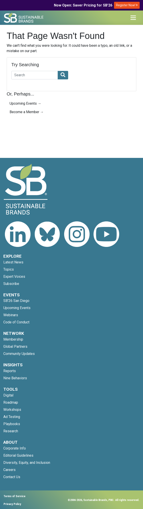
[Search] (34, 75)
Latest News (13, 262)
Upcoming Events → (25, 103)
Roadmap (10, 402)
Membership (13, 339)
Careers (9, 470)
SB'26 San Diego (16, 301)
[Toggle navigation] (133, 17)
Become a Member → (27, 112)
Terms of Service (14, 496)
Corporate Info (14, 448)
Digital (8, 395)
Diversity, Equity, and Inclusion (26, 462)
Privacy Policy (12, 504)
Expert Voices (14, 276)
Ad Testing (11, 417)
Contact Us (11, 477)
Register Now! (127, 5)
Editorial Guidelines (18, 455)
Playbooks (11, 424)
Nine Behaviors (15, 378)
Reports (9, 371)
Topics (8, 269)
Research (10, 431)
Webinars (10, 315)
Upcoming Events (17, 308)
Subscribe (11, 284)
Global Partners (15, 346)
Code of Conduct (16, 322)
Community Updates (19, 354)
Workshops (12, 409)
